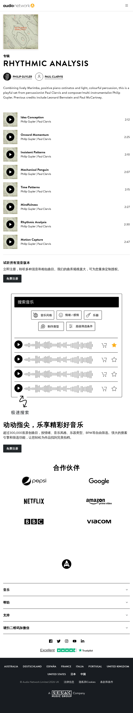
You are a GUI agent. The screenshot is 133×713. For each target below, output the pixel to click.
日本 (73, 674)
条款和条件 (106, 682)
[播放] (10, 119)
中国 (83, 674)
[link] (18, 6)
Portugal (95, 666)
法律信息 (69, 682)
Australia (11, 666)
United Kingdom (118, 666)
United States (57, 674)
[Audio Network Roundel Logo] (66, 564)
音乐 (6, 590)
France (66, 666)
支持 (6, 615)
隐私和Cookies (87, 682)
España (51, 666)
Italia (80, 666)
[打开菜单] (126, 5)
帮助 (6, 602)
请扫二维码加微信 (16, 628)
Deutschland (32, 666)
